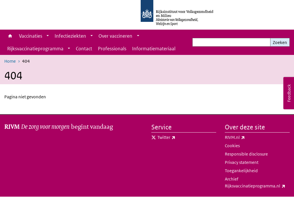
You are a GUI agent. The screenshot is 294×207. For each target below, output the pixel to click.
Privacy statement (241, 162)
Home (10, 36)
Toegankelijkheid (241, 170)
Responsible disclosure (246, 154)
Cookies (232, 145)
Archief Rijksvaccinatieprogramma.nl (257, 182)
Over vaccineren (115, 36)
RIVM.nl (247, 137)
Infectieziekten (70, 36)
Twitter (179, 137)
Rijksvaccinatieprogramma (35, 48)
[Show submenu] (48, 36)
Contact (84, 48)
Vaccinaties (30, 36)
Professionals (112, 48)
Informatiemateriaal (153, 48)
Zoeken (280, 42)
